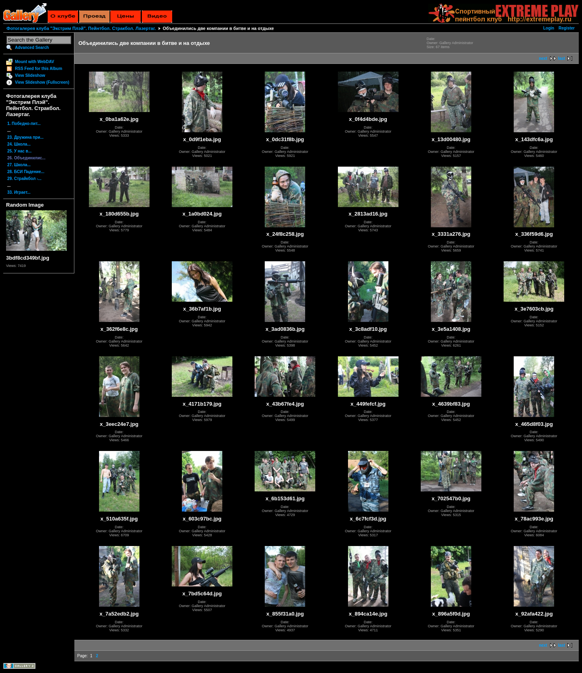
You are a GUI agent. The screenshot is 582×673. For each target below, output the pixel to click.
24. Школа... (19, 144)
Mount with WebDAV (34, 61)
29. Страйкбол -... (24, 178)
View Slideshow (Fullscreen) (42, 82)
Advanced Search (32, 47)
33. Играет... (19, 192)
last (561, 58)
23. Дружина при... (25, 137)
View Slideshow (30, 75)
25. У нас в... (19, 151)
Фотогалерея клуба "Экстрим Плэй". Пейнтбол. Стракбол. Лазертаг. (81, 28)
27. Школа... (19, 165)
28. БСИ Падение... (25, 171)
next (543, 58)
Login (548, 28)
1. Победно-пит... (24, 123)
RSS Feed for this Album (38, 68)
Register (567, 28)
